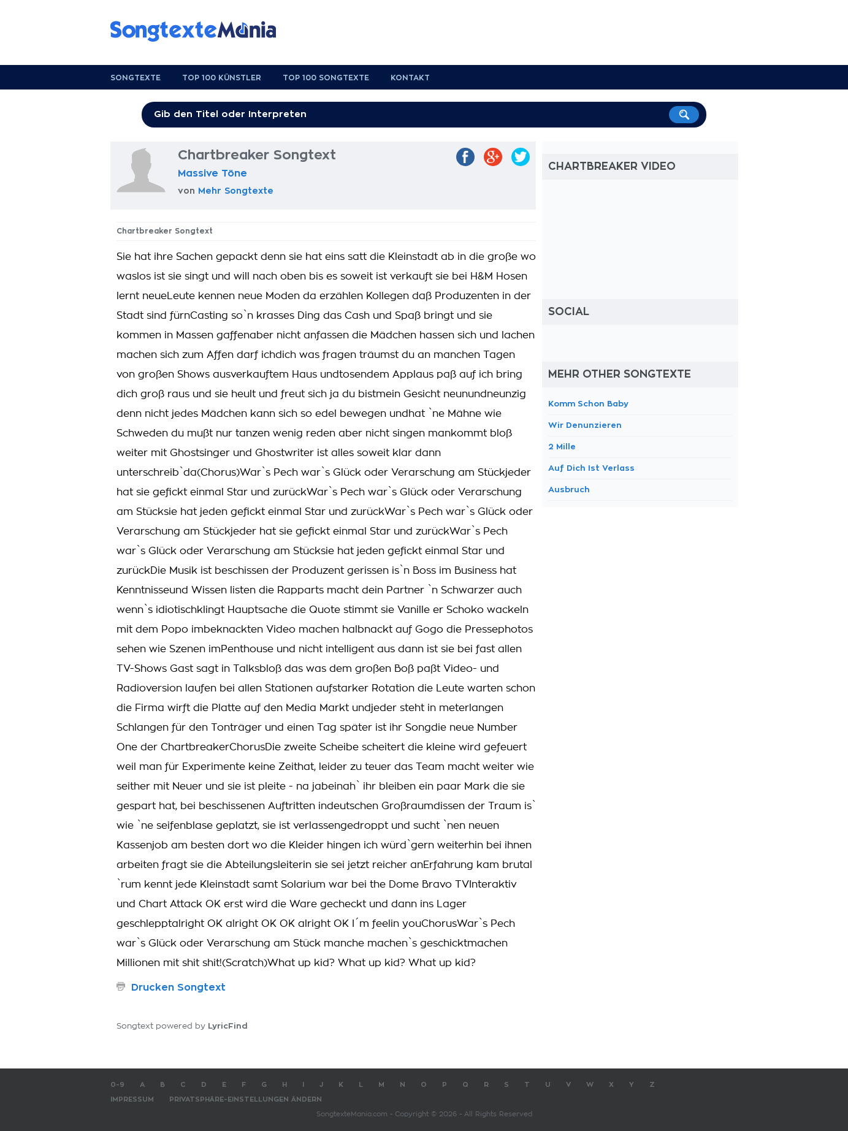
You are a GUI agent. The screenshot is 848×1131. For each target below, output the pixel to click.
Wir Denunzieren (585, 425)
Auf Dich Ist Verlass (591, 468)
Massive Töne (212, 173)
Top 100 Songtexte (326, 78)
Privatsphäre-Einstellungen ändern (245, 1099)
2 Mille (562, 447)
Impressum (132, 1099)
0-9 (117, 1084)
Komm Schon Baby (588, 404)
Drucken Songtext (178, 987)
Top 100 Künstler (221, 78)
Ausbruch (569, 489)
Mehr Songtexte (235, 190)
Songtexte (135, 78)
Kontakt (410, 78)
